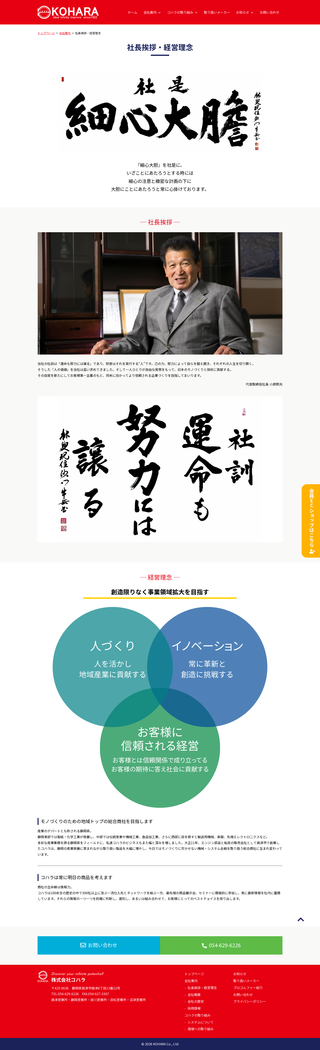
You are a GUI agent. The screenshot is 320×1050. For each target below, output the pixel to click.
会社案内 (152, 12)
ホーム (132, 12)
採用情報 (194, 1008)
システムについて (201, 1022)
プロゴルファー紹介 (248, 987)
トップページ (194, 973)
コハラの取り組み (182, 12)
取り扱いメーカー (217, 12)
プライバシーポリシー (249, 1001)
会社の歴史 (196, 1001)
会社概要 (194, 994)
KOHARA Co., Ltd (166, 1043)
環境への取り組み (201, 1028)
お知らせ (245, 12)
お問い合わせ (269, 12)
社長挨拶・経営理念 (202, 987)
